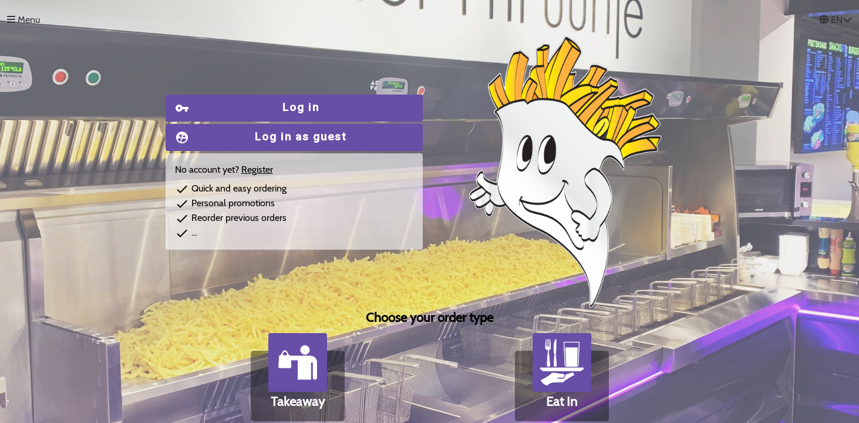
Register (257, 169)
